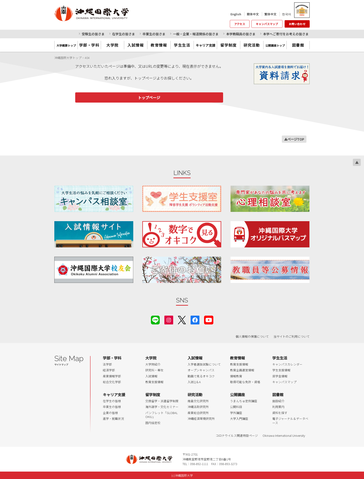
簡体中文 (253, 14)
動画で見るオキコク (201, 376)
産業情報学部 (112, 376)
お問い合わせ (297, 24)
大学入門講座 (239, 418)
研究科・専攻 (154, 370)
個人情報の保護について (252, 336)
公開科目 (236, 407)
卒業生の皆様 (112, 407)
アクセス (239, 24)
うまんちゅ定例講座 (243, 401)
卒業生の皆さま (154, 34)
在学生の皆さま (123, 34)
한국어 (286, 14)
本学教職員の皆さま (240, 34)
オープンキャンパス (201, 370)
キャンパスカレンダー (287, 364)
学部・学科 (89, 45)
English (236, 14)
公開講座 (237, 394)
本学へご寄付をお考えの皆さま (286, 34)
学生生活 (182, 45)
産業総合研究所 (198, 413)
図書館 (298, 45)
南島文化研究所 (198, 401)
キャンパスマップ (267, 24)
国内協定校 (152, 423)
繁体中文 (270, 14)
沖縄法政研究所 (198, 407)
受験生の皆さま (93, 34)
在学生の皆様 (112, 401)
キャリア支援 (114, 394)
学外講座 (236, 413)
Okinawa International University (284, 435)
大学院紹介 (152, 364)
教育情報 (159, 45)
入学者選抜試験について (204, 364)
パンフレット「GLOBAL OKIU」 (161, 415)
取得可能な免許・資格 (245, 382)
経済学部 (109, 370)
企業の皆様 (110, 413)
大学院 (112, 45)
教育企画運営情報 (242, 370)
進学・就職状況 (113, 418)
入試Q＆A (194, 382)
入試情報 (135, 45)
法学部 (107, 364)
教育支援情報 (154, 382)
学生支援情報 (281, 370)
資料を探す (279, 413)
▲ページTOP (294, 139)
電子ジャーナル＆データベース (290, 420)
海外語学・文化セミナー (162, 407)
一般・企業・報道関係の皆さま (195, 34)
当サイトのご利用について (291, 336)
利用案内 (278, 407)
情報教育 (236, 376)
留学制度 (228, 45)
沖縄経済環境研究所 (201, 418)
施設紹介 (278, 401)
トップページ (149, 97)
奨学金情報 (279, 376)
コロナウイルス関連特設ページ (237, 435)
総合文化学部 (112, 382)
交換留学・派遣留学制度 (162, 401)
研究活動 (252, 45)
